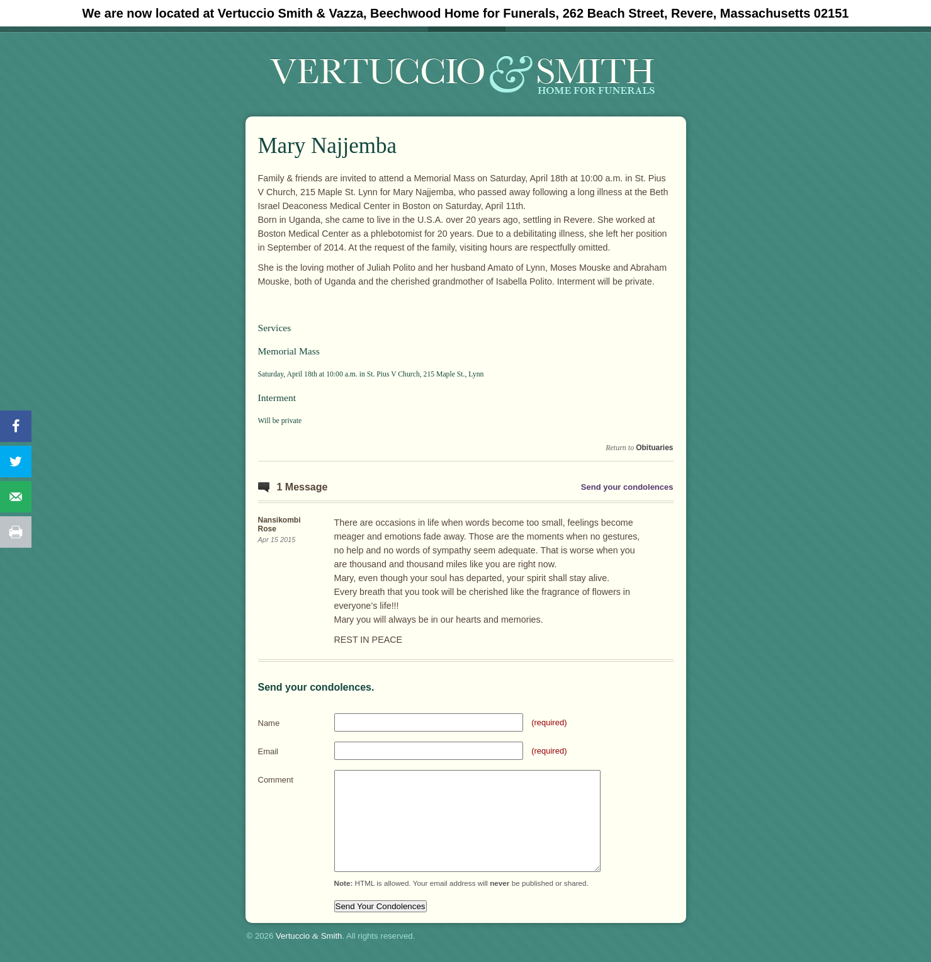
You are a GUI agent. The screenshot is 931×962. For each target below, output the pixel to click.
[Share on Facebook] (15, 426)
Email (268, 751)
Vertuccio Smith (309, 936)
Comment (275, 779)
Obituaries (654, 447)
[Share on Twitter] (15, 461)
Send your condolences (627, 487)
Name (269, 723)
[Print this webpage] (15, 532)
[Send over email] (15, 496)
